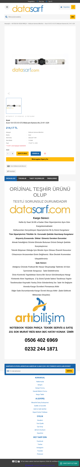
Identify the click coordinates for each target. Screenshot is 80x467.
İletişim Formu (40, 388)
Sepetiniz (40, 433)
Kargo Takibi (40, 394)
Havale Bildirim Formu (40, 391)
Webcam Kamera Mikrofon (35, 132)
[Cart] (67, 7)
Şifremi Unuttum (40, 430)
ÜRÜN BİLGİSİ (10, 178)
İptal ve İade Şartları (40, 409)
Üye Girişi (40, 427)
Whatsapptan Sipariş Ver (40, 159)
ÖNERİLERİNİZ (52, 178)
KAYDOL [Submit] (69, 371)
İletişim (40, 385)
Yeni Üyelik (40, 423)
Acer (8, 120)
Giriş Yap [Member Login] (40, 1)
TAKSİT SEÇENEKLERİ (36, 178)
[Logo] (28, 8)
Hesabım (40, 420)
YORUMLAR (22, 178)
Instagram (40, 447)
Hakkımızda (40, 381)
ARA (72, 17)
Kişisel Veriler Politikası (40, 412)
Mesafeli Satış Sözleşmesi (40, 402)
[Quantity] (10, 154)
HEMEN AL (35, 153)
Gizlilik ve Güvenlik (40, 406)
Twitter (40, 444)
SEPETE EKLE (22, 153)
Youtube (40, 451)
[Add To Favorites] (45, 154)
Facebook (40, 441)
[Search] (40, 16)
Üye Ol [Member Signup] (49, 1)
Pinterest (40, 454)
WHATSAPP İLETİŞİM (68, 463)
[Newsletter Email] (40, 371)
